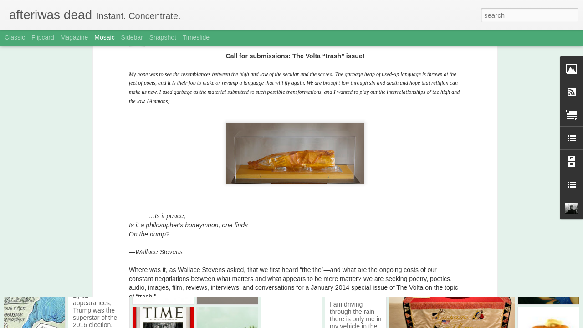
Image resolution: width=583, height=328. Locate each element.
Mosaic (104, 37)
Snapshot (162, 37)
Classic (15, 37)
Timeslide (196, 37)
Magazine (74, 37)
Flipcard (42, 37)
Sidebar (132, 37)
